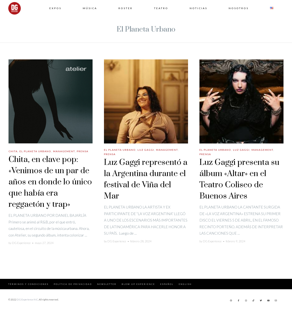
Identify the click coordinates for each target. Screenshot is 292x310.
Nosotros (239, 8)
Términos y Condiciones (28, 284)
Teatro (161, 8)
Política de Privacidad (73, 284)
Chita (13, 151)
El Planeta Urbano (35, 151)
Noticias (198, 8)
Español (166, 284)
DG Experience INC (27, 299)
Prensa (82, 151)
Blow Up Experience (138, 284)
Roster (126, 8)
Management (64, 151)
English (185, 284)
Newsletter (106, 284)
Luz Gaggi (146, 149)
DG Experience (21, 243)
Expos (55, 8)
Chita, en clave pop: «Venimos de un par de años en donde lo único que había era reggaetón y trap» (50, 182)
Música (90, 8)
